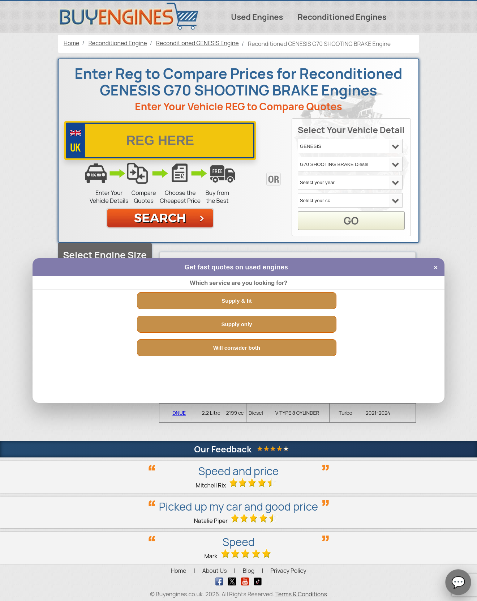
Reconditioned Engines (341, 17)
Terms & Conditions (301, 594)
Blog (248, 571)
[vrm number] (160, 140)
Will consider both (236, 348)
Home (178, 571)
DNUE (179, 412)
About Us (214, 571)
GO (351, 220)
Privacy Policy (288, 571)
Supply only (236, 324)
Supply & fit (237, 301)
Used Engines (257, 17)
